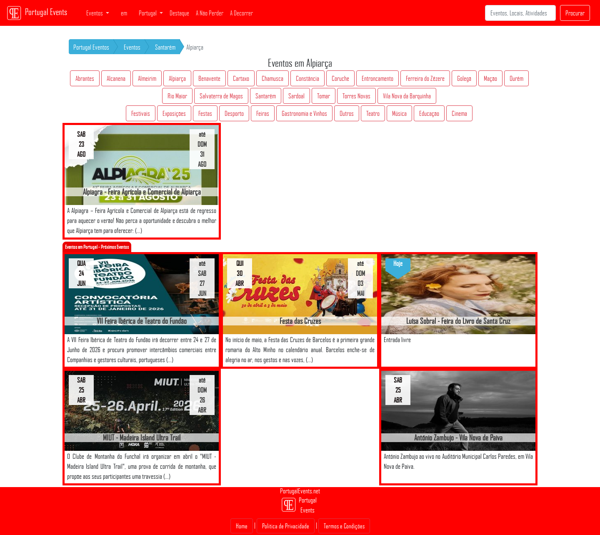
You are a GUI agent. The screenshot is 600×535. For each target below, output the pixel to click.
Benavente (209, 78)
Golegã (464, 78)
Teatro (373, 113)
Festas (205, 113)
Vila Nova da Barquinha (407, 96)
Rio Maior (177, 96)
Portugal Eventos (91, 47)
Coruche (340, 78)
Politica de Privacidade (285, 526)
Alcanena (116, 78)
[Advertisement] (300, 427)
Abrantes (84, 78)
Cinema (459, 113)
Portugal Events (37, 12)
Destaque (179, 13)
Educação (429, 113)
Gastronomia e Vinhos (304, 113)
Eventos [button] (95, 13)
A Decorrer (241, 13)
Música (399, 113)
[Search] (520, 13)
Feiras (262, 113)
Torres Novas (356, 96)
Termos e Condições (344, 526)
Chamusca (272, 78)
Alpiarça (177, 78)
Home (242, 526)
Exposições (174, 113)
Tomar (323, 96)
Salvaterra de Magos (221, 96)
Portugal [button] (148, 13)
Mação (490, 78)
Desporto (234, 113)
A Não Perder (209, 13)
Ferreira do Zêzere (425, 78)
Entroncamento (377, 78)
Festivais (140, 113)
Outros (347, 113)
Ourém (516, 78)
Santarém (165, 47)
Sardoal (296, 96)
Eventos (132, 47)
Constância (307, 78)
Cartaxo (241, 78)
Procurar (575, 13)
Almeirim (147, 78)
